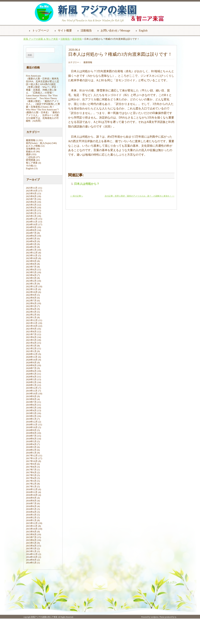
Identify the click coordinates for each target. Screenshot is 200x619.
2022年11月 (32, 289)
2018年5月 (31, 441)
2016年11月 (32, 492)
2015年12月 (32, 523)
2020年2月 (31, 382)
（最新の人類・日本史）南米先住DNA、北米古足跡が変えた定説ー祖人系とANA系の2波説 (42, 81)
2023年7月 (31, 267)
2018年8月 (31, 433)
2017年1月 (31, 486)
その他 (29, 165)
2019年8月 (31, 399)
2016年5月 (31, 509)
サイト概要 (65, 30)
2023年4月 (31, 275)
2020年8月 (31, 365)
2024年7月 (31, 233)
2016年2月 (31, 517)
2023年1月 (31, 283)
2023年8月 (31, 264)
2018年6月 (31, 438)
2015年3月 (31, 548)
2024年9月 (31, 227)
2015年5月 (31, 543)
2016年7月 (31, 503)
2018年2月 (31, 450)
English (143, 30)
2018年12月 (32, 421)
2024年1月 (31, 250)
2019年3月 (31, 413)
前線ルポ (30, 151)
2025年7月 (31, 199)
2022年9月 (31, 295)
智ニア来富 (32, 163)
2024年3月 (31, 244)
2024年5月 (31, 238)
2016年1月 (31, 520)
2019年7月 (31, 402)
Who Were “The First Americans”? (42, 109)
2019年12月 (32, 388)
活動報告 (86, 30)
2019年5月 (31, 407)
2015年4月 (31, 545)
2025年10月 (32, 190)
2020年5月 (31, 374)
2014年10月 (32, 557)
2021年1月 (31, 351)
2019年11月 (32, 390)
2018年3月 (31, 447)
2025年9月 (31, 193)
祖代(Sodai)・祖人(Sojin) (38, 143)
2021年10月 (32, 326)
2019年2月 (31, 416)
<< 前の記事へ (76, 196)
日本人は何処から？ (86, 183)
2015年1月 (31, 551)
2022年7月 (31, 300)
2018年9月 (31, 430)
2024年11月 (32, 221)
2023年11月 (32, 255)
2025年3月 (31, 210)
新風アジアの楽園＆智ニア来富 (44, 617)
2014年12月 (32, 554)
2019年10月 (32, 393)
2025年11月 (32, 188)
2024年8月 (31, 230)
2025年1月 (31, 216)
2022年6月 (31, 303)
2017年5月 (31, 475)
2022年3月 (31, 312)
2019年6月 (31, 405)
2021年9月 (31, 329)
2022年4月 (31, 309)
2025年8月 (31, 196)
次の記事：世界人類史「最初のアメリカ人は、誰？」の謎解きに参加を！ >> (139, 196)
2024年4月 (31, 241)
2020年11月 (32, 357)
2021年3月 (31, 345)
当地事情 (30, 148)
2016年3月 (31, 514)
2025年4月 (31, 207)
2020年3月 (31, 379)
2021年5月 (31, 340)
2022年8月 (31, 298)
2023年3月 (31, 278)
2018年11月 (32, 424)
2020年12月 (32, 354)
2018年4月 (31, 444)
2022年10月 (32, 292)
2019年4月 (31, 410)
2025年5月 (31, 205)
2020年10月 (32, 360)
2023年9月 (31, 261)
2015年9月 (31, 531)
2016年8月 (31, 500)
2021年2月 (31, 348)
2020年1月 (31, 385)
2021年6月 (31, 337)
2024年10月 (32, 224)
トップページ (40, 30)
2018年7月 (31, 436)
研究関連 (30, 160)
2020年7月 (31, 368)
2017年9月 (31, 464)
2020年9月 (31, 362)
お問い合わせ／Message (115, 30)
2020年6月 (31, 371)
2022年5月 (31, 306)
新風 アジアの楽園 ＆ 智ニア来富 (40, 39)
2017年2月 (31, 483)
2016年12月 (32, 489)
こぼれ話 (30, 157)
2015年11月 (32, 526)
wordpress (154, 617)
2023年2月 (31, 281)
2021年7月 (31, 334)
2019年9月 (31, 396)
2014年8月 (31, 560)
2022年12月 (32, 286)
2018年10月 (32, 427)
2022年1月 (31, 317)
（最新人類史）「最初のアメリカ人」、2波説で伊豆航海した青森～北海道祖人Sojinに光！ (43, 104)
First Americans (33, 76)
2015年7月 (31, 537)
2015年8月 (31, 534)
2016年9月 (31, 498)
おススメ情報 (33, 146)
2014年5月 (31, 562)
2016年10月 (32, 495)
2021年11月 (32, 323)
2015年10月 (32, 529)
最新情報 (77, 39)
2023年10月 (32, 258)
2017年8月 (31, 467)
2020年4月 (31, 376)
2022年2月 (31, 314)
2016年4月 (31, 512)
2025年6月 (31, 202)
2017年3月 (31, 481)
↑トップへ (171, 582)
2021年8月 (31, 331)
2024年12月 (32, 219)
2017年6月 (31, 472)
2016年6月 (31, 506)
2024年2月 (31, 247)
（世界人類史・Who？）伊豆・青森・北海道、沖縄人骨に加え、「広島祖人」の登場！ (42, 90)
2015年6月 (31, 540)
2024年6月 (31, 236)
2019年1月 (31, 419)
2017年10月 (32, 461)
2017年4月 (31, 478)
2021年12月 (32, 320)
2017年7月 (31, 469)
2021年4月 (31, 343)
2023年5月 (31, 272)
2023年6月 (31, 269)
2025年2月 (31, 213)
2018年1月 (31, 452)
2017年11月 (32, 458)
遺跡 (28, 154)
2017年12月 (32, 455)
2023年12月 (32, 252)
